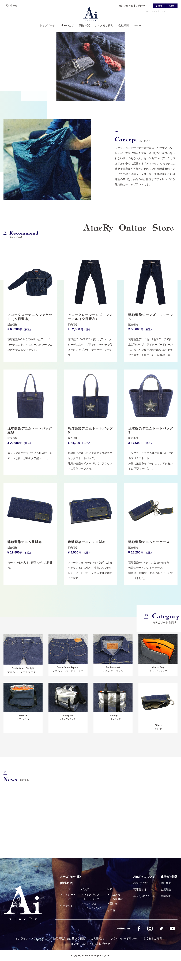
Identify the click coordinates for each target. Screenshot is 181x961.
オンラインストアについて (31, 938)
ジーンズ (65, 889)
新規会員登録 (126, 5)
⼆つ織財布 (116, 899)
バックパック (91, 894)
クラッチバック (93, 908)
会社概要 (123, 25)
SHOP (138, 25)
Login (159, 6)
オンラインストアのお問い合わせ (90, 943)
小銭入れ (115, 894)
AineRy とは (140, 882)
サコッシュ (90, 903)
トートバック (91, 899)
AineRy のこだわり (144, 896)
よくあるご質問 (104, 25)
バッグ (85, 889)
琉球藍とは (139, 889)
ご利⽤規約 (97, 938)
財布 (109, 889)
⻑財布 (114, 903)
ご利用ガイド (143, 5)
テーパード (69, 899)
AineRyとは (67, 25)
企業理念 (166, 889)
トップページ (47, 25)
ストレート (69, 894)
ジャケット (66, 905)
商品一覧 (84, 25)
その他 (111, 910)
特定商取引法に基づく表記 (69, 938)
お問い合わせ (10, 5)
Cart (171, 6)
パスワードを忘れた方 (155, 11)
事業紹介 (166, 896)
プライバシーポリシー (124, 938)
